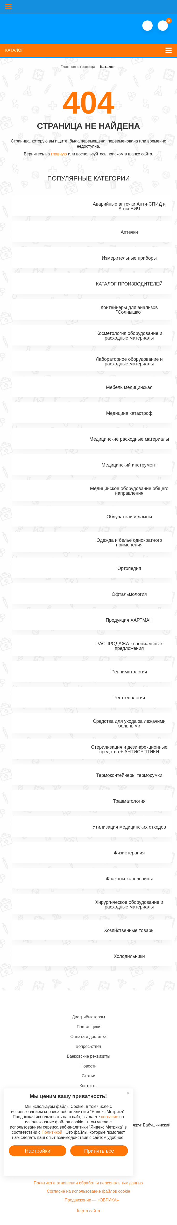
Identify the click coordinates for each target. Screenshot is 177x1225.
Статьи (88, 1076)
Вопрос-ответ (88, 1046)
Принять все (99, 1151)
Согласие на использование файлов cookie (88, 1191)
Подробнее (68, 1165)
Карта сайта (88, 1211)
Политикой (51, 1132)
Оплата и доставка (88, 1036)
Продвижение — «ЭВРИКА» (92, 1200)
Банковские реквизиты (88, 1056)
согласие (109, 1117)
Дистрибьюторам (88, 1017)
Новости (89, 1066)
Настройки (37, 1151)
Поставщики (88, 1027)
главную (59, 154)
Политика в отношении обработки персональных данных (88, 1183)
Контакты (88, 1086)
